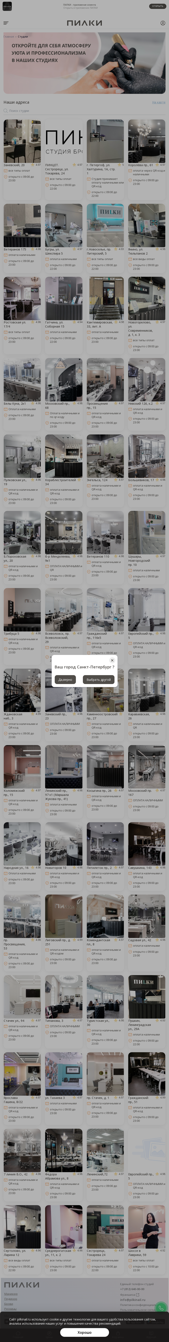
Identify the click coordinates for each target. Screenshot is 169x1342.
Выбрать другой (99, 680)
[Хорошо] (84, 1332)
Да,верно (65, 680)
